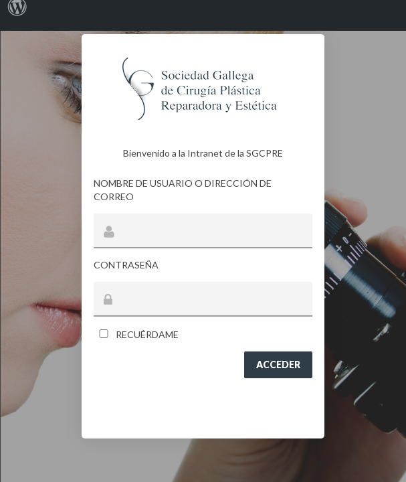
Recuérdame (136, 334)
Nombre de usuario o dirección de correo (183, 189)
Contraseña (126, 264)
